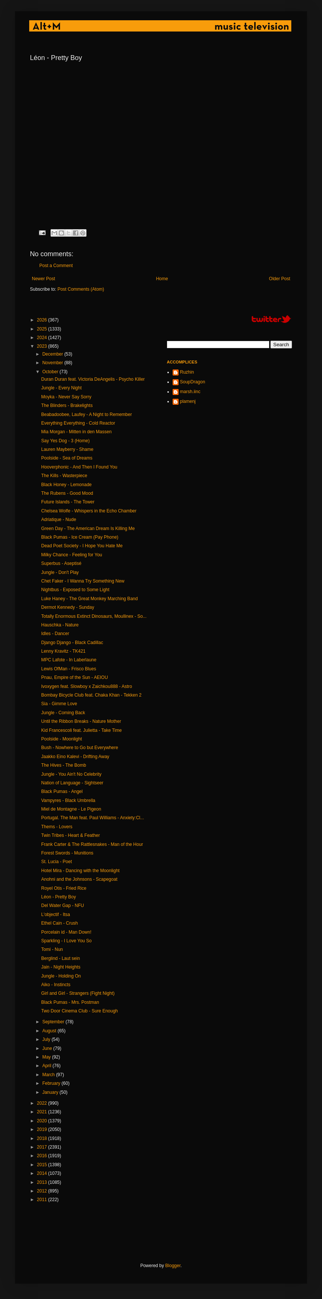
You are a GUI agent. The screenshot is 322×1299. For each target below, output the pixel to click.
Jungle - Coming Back (63, 712)
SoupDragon (192, 381)
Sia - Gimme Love (59, 703)
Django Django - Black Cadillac (72, 642)
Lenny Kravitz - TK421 (63, 651)
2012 (42, 1191)
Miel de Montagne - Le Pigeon (71, 809)
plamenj (188, 401)
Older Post (279, 278)
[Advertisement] (166, 1233)
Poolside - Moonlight (61, 739)
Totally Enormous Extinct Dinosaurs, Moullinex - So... (93, 616)
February (51, 1083)
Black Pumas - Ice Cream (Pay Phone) (79, 537)
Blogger (172, 1265)
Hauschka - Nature (60, 625)
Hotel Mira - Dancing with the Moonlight (80, 870)
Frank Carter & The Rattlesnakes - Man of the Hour (92, 844)
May (47, 1057)
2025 (42, 329)
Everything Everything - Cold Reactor (78, 423)
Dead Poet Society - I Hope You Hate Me (81, 545)
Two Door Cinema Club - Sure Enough (79, 1011)
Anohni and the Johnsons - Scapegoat (79, 879)
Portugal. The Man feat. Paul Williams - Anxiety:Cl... (92, 817)
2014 (42, 1173)
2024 (42, 337)
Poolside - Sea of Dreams (66, 458)
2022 (42, 1103)
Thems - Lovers (56, 826)
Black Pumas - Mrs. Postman (70, 1002)
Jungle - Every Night (61, 387)
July (47, 1039)
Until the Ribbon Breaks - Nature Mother (81, 721)
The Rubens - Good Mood (67, 493)
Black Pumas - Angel (62, 791)
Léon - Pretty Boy (58, 897)
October (51, 371)
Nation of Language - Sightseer (72, 782)
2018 (42, 1138)
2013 (42, 1182)
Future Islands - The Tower (67, 502)
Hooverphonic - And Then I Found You (79, 467)
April (47, 1065)
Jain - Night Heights (60, 967)
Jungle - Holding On (61, 976)
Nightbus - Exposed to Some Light (75, 589)
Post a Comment (56, 265)
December (53, 354)
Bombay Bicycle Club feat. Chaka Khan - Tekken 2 (91, 695)
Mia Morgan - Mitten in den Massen (76, 431)
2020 (42, 1120)
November (53, 362)
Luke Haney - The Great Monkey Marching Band (89, 598)
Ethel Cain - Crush (59, 923)
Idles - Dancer (55, 633)
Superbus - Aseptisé (61, 563)
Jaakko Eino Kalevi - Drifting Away (75, 756)
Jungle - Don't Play (60, 572)
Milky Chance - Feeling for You (71, 554)
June (47, 1048)
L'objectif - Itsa (55, 914)
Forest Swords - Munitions (67, 853)
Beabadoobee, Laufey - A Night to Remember (86, 414)
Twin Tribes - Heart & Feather (70, 835)
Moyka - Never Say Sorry (66, 396)
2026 (42, 320)
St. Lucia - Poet (56, 861)
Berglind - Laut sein (60, 958)
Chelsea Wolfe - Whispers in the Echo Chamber (89, 511)
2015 (42, 1164)
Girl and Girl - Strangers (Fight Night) (78, 993)
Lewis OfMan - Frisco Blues (68, 668)
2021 (42, 1111)
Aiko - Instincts (55, 984)
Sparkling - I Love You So (66, 940)
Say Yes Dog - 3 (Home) (65, 440)
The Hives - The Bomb (63, 765)
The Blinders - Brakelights (66, 405)
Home (162, 278)
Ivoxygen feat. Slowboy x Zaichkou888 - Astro (86, 686)
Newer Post (43, 278)
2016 (42, 1155)
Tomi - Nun (52, 949)
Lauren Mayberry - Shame (67, 449)
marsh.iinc (190, 391)
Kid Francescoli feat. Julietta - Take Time (81, 730)
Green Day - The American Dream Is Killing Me (88, 528)
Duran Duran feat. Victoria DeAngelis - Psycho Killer (93, 379)
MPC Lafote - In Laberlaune (68, 659)
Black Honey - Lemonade (66, 484)
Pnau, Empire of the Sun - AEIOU (74, 677)
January (51, 1092)
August (50, 1030)
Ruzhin (187, 372)
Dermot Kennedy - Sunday (67, 607)
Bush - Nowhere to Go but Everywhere (79, 747)
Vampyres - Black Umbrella (68, 800)
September (54, 1021)
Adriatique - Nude (58, 519)
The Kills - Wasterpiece (64, 475)
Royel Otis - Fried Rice (63, 888)
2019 (42, 1129)
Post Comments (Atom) (80, 289)
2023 (42, 346)
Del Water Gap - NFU (62, 905)
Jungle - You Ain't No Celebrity (71, 774)
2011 (42, 1199)
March (49, 1074)
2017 (42, 1147)
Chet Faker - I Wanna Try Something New (82, 581)
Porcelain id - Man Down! (66, 932)
